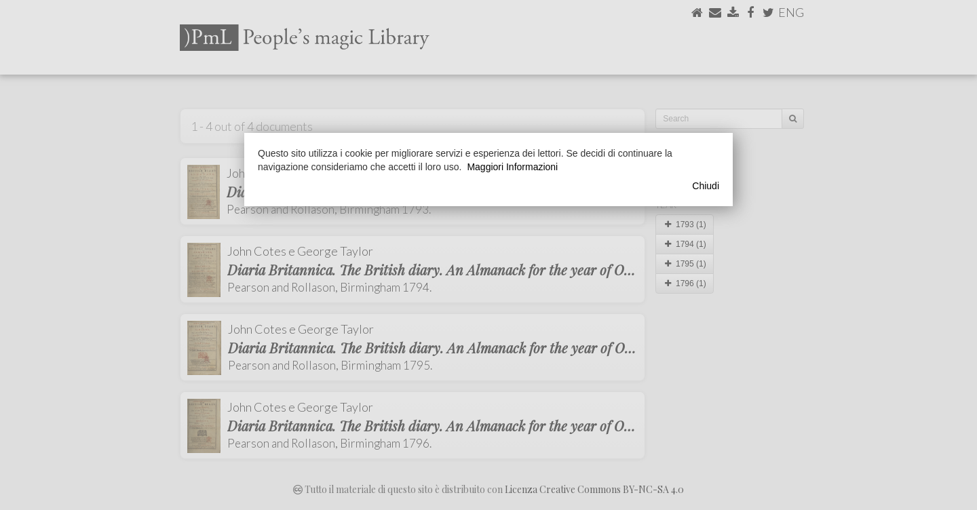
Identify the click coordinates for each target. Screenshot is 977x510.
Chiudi (705, 185)
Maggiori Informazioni (512, 166)
